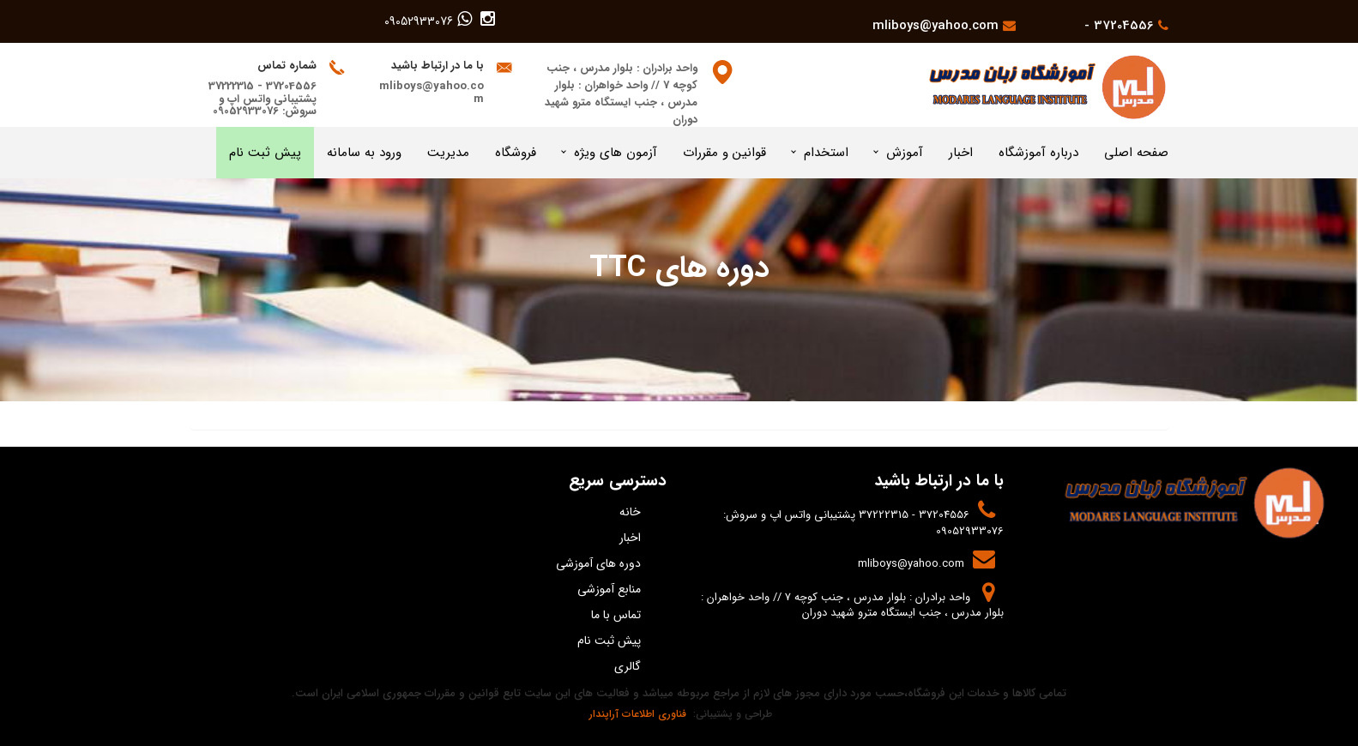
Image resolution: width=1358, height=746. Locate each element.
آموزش (904, 152)
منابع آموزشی (609, 589)
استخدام (826, 152)
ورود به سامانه (364, 152)
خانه (630, 511)
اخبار (961, 152)
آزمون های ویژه (615, 152)
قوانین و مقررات (724, 152)
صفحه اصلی (1136, 152)
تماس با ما (616, 614)
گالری (627, 666)
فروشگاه (515, 152)
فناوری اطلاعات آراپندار (636, 714)
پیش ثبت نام (265, 152)
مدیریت (448, 152)
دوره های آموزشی (598, 563)
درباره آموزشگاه (1038, 152)
